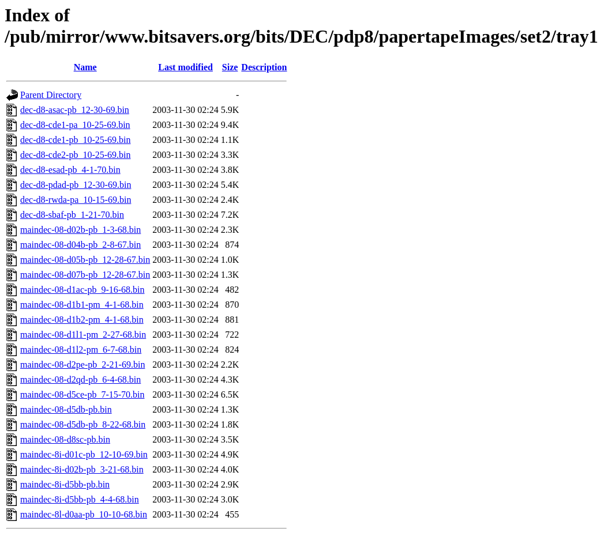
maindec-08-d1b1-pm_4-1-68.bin (82, 304)
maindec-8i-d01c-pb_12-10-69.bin (84, 454)
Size (230, 67)
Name (85, 67)
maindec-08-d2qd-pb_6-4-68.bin (80, 379)
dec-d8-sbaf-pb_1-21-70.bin (72, 215)
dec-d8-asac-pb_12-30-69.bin (74, 110)
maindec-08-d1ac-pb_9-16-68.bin (82, 289)
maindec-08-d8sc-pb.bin (65, 439)
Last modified (185, 67)
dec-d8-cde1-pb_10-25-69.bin (75, 140)
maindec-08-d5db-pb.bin (66, 409)
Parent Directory (50, 95)
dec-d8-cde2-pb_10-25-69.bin (75, 155)
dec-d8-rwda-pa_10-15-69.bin (75, 200)
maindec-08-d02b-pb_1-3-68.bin (80, 230)
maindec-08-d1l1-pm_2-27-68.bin (83, 334)
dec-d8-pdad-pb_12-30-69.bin (75, 185)
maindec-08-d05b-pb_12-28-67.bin (85, 260)
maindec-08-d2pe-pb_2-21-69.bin (82, 364)
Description (264, 67)
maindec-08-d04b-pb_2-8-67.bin (80, 245)
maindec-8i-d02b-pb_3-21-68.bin (82, 469)
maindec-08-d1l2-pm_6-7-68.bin (80, 349)
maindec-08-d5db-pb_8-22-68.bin (82, 424)
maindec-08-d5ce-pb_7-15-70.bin (82, 394)
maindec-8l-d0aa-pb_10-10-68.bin (83, 514)
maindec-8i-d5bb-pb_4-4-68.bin (79, 499)
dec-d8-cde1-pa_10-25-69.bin (75, 125)
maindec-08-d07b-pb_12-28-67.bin (85, 275)
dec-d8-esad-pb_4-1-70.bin (70, 170)
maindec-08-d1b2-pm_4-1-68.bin (82, 319)
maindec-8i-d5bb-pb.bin (65, 484)
